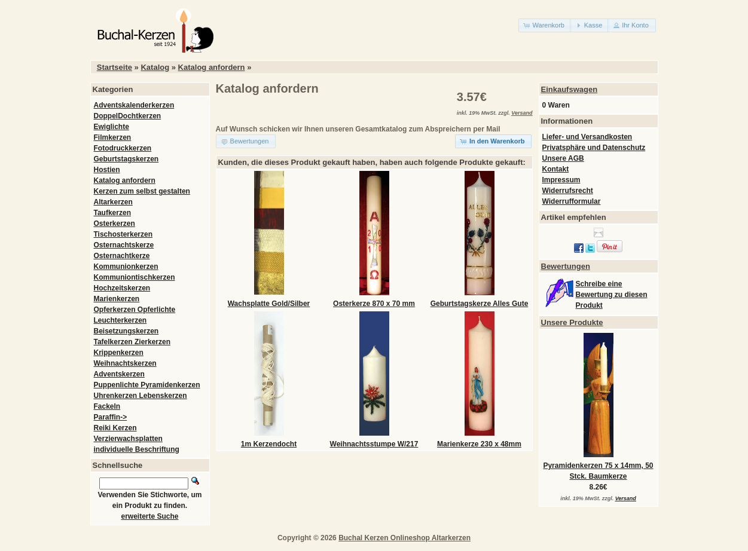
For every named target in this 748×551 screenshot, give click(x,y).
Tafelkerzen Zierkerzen (132, 342)
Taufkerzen (112, 213)
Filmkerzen (113, 137)
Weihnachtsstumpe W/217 (374, 444)
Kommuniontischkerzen (134, 277)
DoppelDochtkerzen (127, 116)
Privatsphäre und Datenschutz (594, 147)
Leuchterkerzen (120, 320)
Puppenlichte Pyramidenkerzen (147, 385)
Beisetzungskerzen (126, 331)
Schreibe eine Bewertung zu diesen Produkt (612, 295)
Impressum (561, 180)
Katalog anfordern (211, 67)
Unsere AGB (563, 158)
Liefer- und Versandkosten (587, 137)
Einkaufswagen (569, 89)
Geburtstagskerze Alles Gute (480, 303)
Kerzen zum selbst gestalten (142, 191)
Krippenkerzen (119, 352)
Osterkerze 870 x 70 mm (374, 303)
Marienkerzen (117, 299)
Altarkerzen (113, 202)
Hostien (107, 170)
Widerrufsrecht (567, 190)
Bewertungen (565, 266)
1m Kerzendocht (269, 444)
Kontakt (555, 169)
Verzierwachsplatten (128, 438)
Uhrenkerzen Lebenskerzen (140, 395)
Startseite (114, 67)
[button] (545, 25)
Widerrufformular (571, 201)
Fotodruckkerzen (123, 148)
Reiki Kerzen (115, 428)
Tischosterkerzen (123, 234)
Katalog (155, 67)
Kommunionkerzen (126, 266)
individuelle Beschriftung (136, 449)
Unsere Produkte (572, 322)
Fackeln (107, 406)
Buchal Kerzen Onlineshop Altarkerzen (404, 538)
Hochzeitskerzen (122, 288)
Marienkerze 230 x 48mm (479, 444)
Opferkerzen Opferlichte (135, 309)
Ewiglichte (111, 127)
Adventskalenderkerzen (134, 105)
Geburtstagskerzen (126, 159)
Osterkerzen (114, 223)
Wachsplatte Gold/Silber (269, 303)
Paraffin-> (110, 417)
